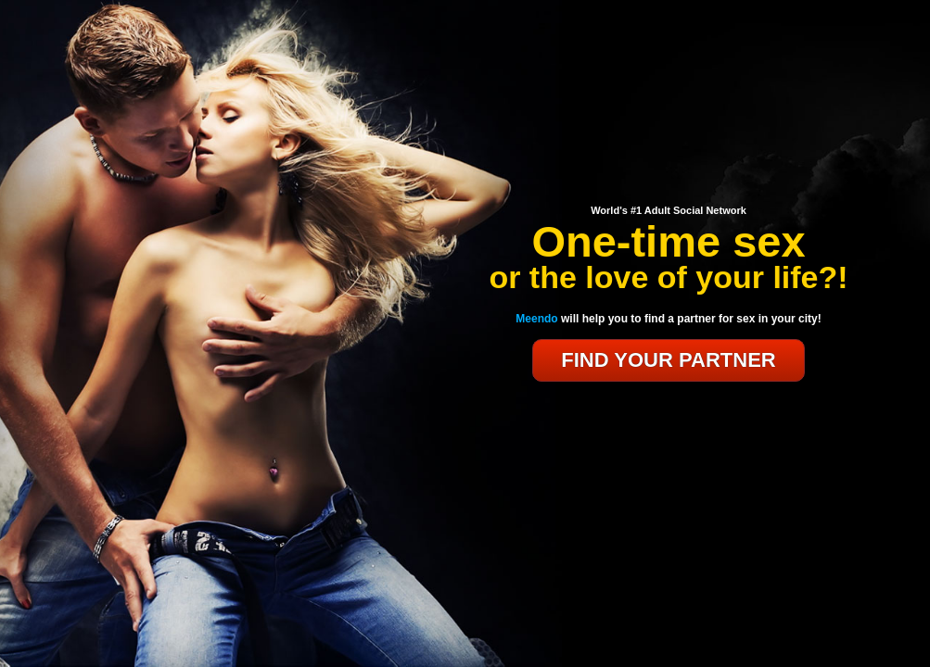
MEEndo (668, 177)
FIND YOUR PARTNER (668, 359)
